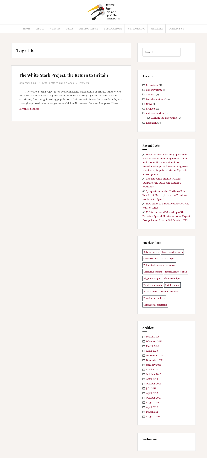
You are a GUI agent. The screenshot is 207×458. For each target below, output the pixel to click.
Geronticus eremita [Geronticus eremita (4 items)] (152, 271)
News (70, 28)
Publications (113, 28)
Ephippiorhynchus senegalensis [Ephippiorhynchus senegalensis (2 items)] (159, 265)
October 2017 (153, 397)
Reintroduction (155, 113)
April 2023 (152, 350)
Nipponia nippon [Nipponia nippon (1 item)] (152, 278)
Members (157, 28)
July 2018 (151, 388)
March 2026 (152, 336)
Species (55, 28)
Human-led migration (164, 117)
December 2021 (155, 360)
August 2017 (153, 402)
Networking (136, 28)
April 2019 (152, 378)
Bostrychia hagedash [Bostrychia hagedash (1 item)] (172, 251)
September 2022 (155, 355)
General (150, 94)
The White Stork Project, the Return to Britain (63, 75)
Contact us (176, 28)
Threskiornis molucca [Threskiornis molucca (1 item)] (154, 298)
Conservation (154, 89)
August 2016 (153, 416)
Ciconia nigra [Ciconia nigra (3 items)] (167, 258)
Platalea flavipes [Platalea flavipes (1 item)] (172, 278)
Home (27, 28)
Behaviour (152, 85)
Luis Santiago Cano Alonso (58, 82)
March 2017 (152, 411)
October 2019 (153, 374)
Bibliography (88, 28)
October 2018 (153, 383)
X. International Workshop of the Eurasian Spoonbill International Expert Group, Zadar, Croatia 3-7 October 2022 (166, 216)
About (40, 28)
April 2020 (152, 369)
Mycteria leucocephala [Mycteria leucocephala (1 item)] (176, 271)
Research (151, 122)
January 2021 (153, 364)
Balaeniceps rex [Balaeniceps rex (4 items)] (151, 251)
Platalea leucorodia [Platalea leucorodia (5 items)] (152, 285)
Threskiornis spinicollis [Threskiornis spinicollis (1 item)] (155, 304)
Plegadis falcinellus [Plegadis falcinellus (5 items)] (169, 291)
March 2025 (152, 346)
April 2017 (152, 407)
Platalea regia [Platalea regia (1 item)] (150, 291)
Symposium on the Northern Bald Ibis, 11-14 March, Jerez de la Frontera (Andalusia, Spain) (164, 195)
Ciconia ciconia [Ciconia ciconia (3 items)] (150, 258)
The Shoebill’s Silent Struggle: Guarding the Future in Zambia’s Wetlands (161, 182)
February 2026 (154, 341)
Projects (84, 82)
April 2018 (152, 392)
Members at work (156, 99)
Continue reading (30, 109)
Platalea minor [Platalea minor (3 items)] (172, 285)
